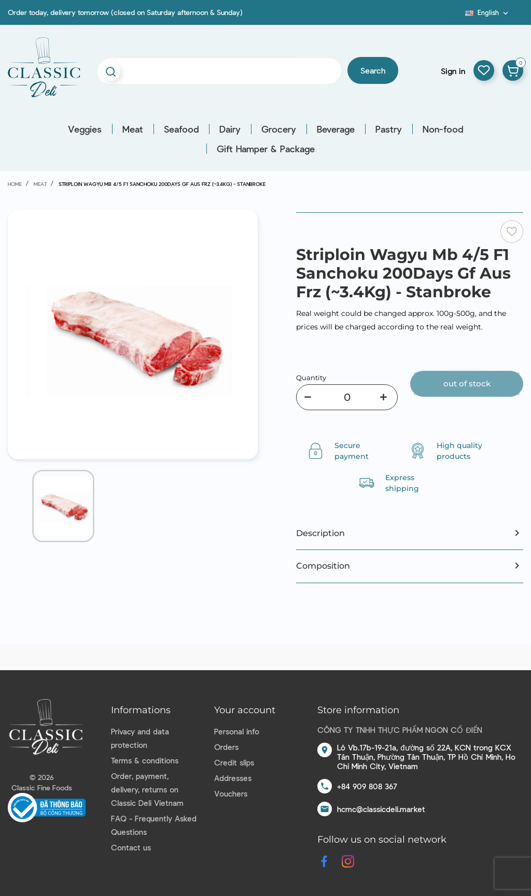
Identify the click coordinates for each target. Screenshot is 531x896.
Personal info (236, 731)
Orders (226, 747)
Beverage (336, 129)
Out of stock (467, 383)
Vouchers (230, 793)
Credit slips (234, 762)
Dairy (230, 129)
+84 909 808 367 (367, 786)
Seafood (181, 129)
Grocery (278, 129)
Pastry (388, 129)
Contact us (131, 847)
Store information (358, 710)
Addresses (232, 778)
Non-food (443, 129)
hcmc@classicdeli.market (381, 809)
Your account (244, 710)
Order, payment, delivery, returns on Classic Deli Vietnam (147, 789)
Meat (132, 129)
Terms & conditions (144, 760)
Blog (459, 16)
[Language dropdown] (487, 12)
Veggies (85, 129)
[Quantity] (347, 397)
